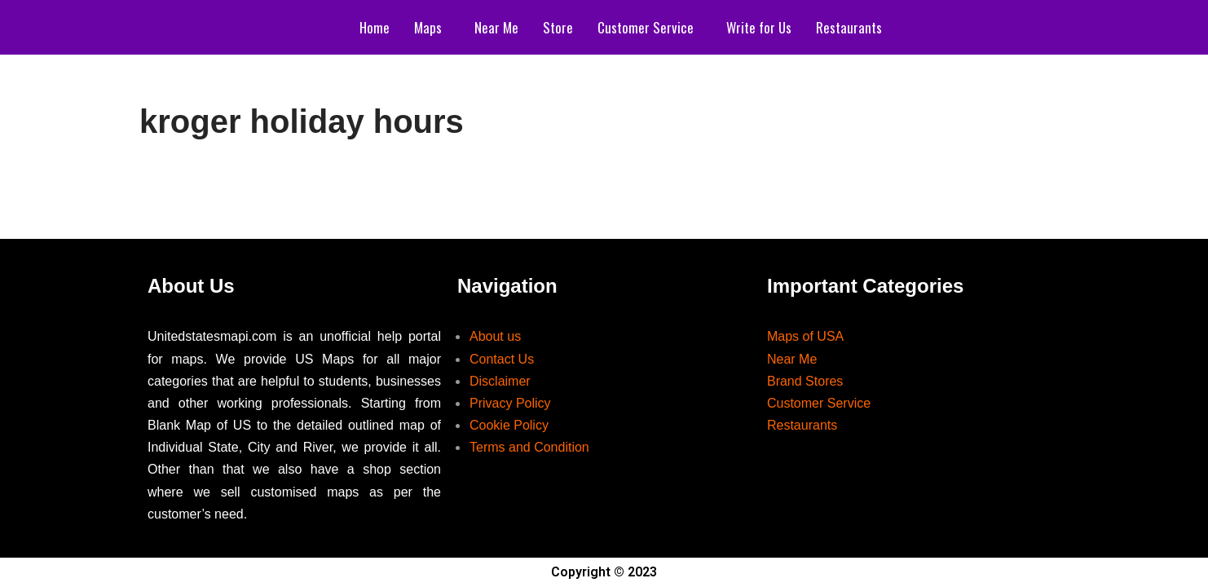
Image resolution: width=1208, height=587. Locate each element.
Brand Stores (805, 381)
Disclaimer (500, 381)
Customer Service (645, 27)
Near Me (496, 27)
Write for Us (758, 27)
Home (374, 27)
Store (558, 27)
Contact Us (502, 359)
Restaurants (849, 27)
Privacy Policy (510, 403)
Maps (428, 27)
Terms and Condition (529, 447)
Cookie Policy (509, 425)
